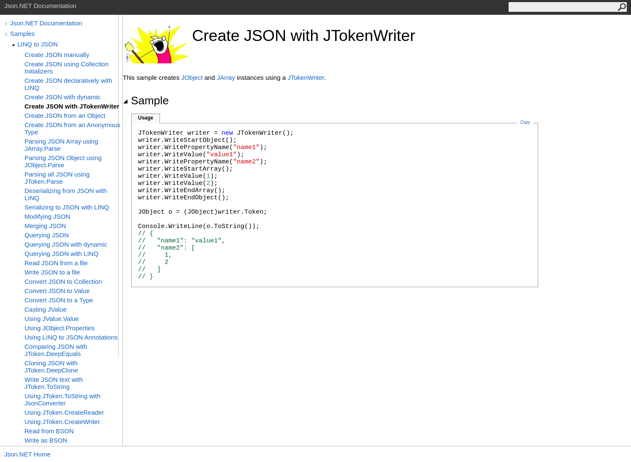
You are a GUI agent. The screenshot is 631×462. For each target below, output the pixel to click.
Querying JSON (46, 235)
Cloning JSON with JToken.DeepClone (51, 366)
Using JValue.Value (51, 318)
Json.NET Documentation (46, 23)
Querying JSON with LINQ (61, 253)
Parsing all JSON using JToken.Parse (56, 178)
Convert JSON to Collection (63, 281)
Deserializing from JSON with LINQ (65, 194)
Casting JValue (45, 309)
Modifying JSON (47, 216)
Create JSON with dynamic (62, 97)
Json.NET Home (27, 454)
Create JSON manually (56, 54)
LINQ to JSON (37, 44)
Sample (146, 100)
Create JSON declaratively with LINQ (68, 84)
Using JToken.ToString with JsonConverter (62, 399)
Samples (22, 33)
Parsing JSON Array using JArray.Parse (61, 145)
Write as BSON (45, 440)
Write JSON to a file (52, 272)
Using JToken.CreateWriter (62, 421)
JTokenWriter (305, 77)
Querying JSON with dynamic (65, 244)
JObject (192, 77)
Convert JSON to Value (57, 290)
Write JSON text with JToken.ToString (53, 383)
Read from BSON (49, 431)
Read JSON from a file (56, 262)
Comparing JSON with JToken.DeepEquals (55, 350)
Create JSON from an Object (65, 115)
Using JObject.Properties (59, 328)
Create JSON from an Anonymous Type (72, 128)
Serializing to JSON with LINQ (66, 207)
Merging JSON (45, 225)
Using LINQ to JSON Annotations (71, 337)
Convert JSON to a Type (58, 300)
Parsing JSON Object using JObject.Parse (63, 161)
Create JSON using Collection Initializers (66, 67)
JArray (226, 77)
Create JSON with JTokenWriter (71, 106)
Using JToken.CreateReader (64, 412)
